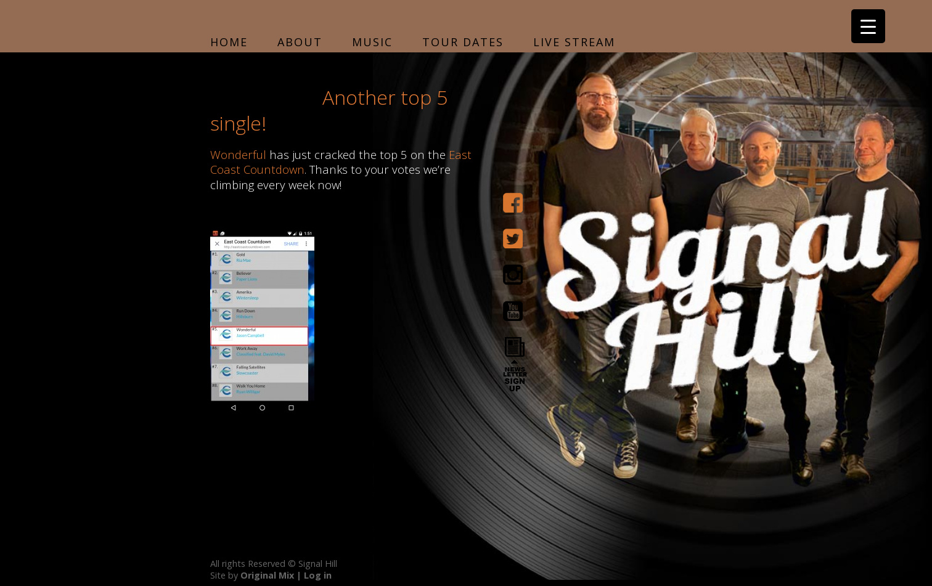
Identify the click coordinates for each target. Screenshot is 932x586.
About (299, 42)
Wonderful (238, 154)
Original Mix (267, 575)
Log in (318, 575)
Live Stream (574, 42)
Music (372, 42)
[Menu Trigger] (868, 26)
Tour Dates (463, 42)
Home (229, 42)
